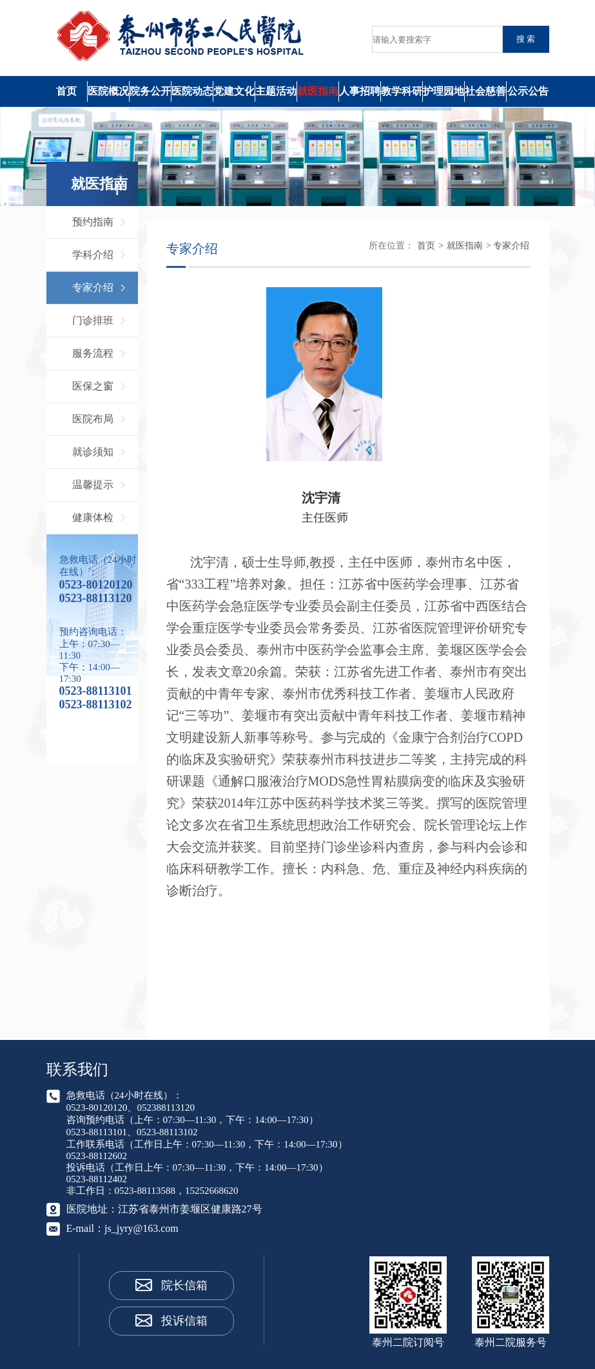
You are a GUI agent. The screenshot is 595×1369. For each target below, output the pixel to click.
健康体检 (92, 517)
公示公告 (528, 91)
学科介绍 (92, 254)
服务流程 (92, 353)
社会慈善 (485, 91)
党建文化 (234, 91)
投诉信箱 (184, 1320)
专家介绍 (92, 287)
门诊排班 (92, 320)
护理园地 (443, 91)
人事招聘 (359, 91)
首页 (66, 91)
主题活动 (276, 91)
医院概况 (108, 91)
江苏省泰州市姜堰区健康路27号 (190, 1209)
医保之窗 (92, 386)
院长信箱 (184, 1285)
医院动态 (192, 91)
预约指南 (92, 221)
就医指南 (317, 91)
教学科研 (401, 91)
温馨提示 (92, 484)
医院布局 (92, 418)
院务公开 (150, 91)
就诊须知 (92, 451)
